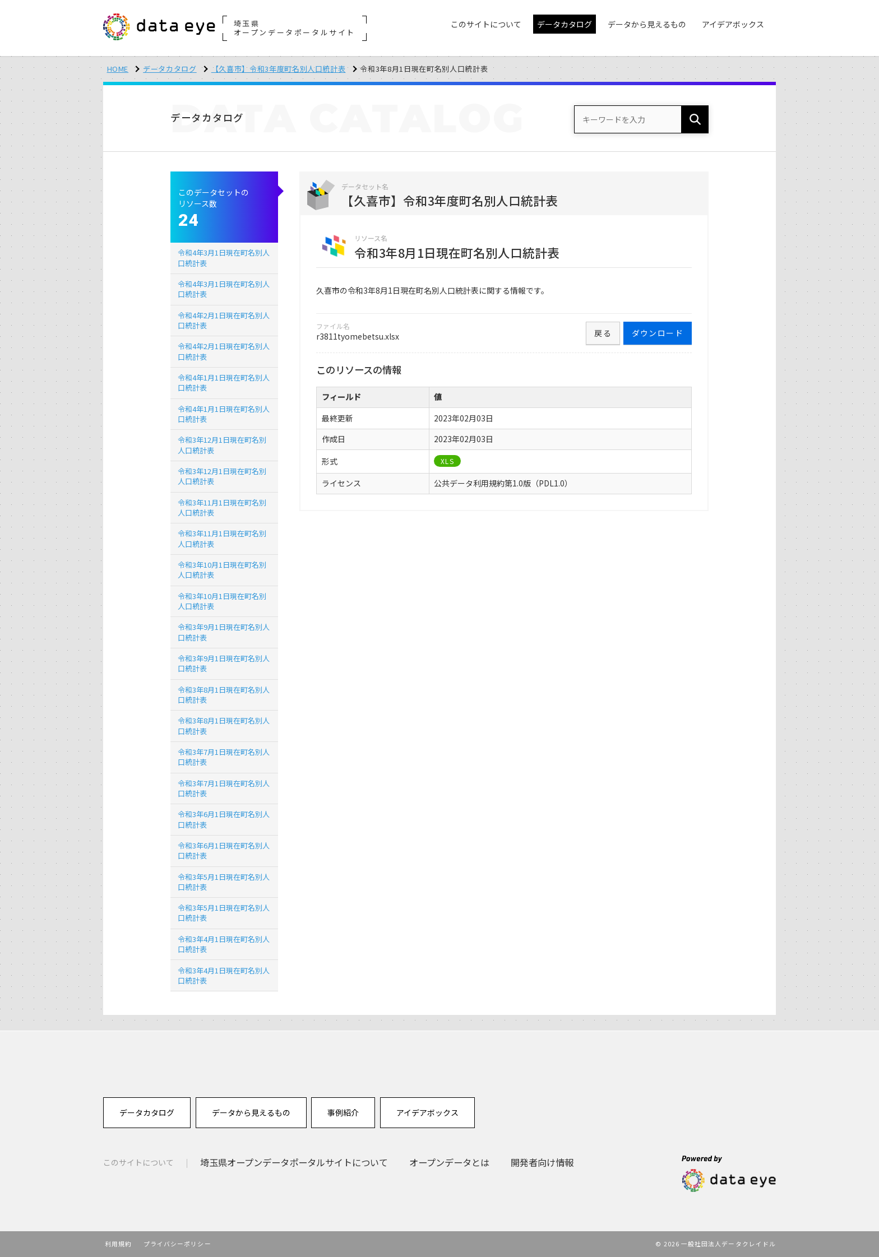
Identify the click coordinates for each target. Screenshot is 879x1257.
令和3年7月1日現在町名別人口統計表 (224, 756)
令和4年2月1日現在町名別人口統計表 (224, 320)
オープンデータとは (449, 1162)
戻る (603, 332)
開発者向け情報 (542, 1162)
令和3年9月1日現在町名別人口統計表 (224, 631)
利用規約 (118, 1243)
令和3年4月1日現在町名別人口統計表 (224, 944)
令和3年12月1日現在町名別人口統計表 (222, 444)
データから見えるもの (251, 1112)
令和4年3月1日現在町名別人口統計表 (224, 257)
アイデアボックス (427, 1112)
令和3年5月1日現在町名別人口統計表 (224, 881)
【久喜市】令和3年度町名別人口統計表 (278, 68)
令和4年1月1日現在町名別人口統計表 (224, 382)
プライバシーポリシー (177, 1243)
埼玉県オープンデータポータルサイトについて (294, 1162)
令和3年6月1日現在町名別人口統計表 (224, 819)
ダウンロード (657, 332)
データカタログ (170, 68)
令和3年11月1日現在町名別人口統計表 (222, 507)
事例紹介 (343, 1112)
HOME (118, 68)
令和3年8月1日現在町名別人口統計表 (224, 694)
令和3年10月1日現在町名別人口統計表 (222, 569)
